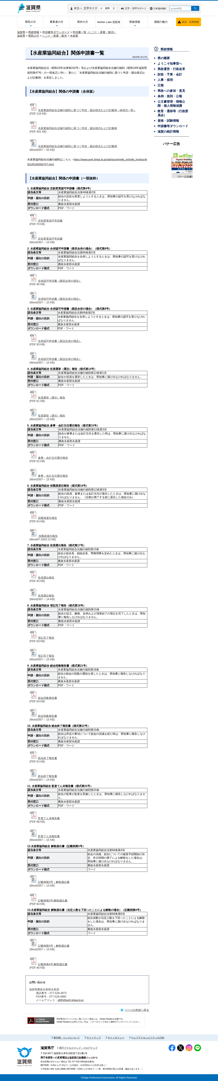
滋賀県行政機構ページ (81, 1057)
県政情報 (33, 32)
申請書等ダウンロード (56, 32)
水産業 (74, 35)
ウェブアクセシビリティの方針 (148, 1037)
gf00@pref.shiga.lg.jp (70, 1000)
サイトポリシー (116, 1037)
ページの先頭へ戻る (136, 1010)
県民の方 (33, 35)
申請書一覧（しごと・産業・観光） (94, 32)
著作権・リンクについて (66, 1037)
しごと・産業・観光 (54, 35)
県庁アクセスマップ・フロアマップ (78, 1047)
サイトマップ (94, 1037)
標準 (107, 8)
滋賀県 (21, 32)
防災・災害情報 (190, 22)
